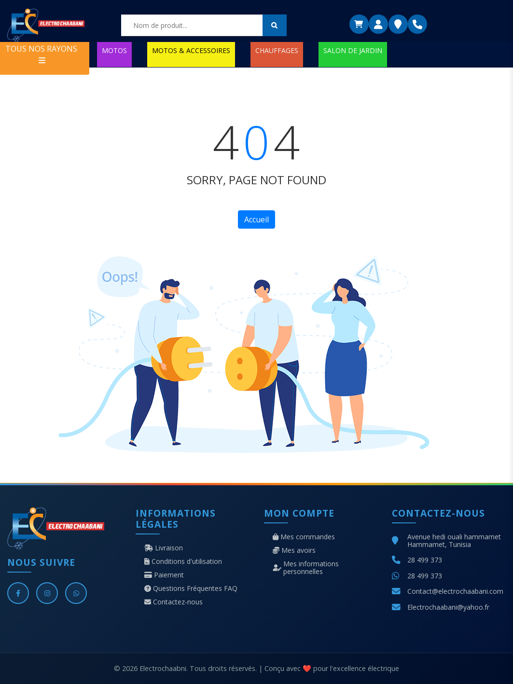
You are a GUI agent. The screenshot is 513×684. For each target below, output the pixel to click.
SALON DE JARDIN (352, 50)
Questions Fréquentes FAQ (190, 588)
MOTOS (114, 50)
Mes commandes (304, 537)
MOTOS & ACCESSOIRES (191, 50)
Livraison (163, 548)
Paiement (164, 575)
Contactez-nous (173, 602)
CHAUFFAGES (276, 50)
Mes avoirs (294, 550)
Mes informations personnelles (306, 567)
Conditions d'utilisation (183, 561)
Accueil (256, 219)
